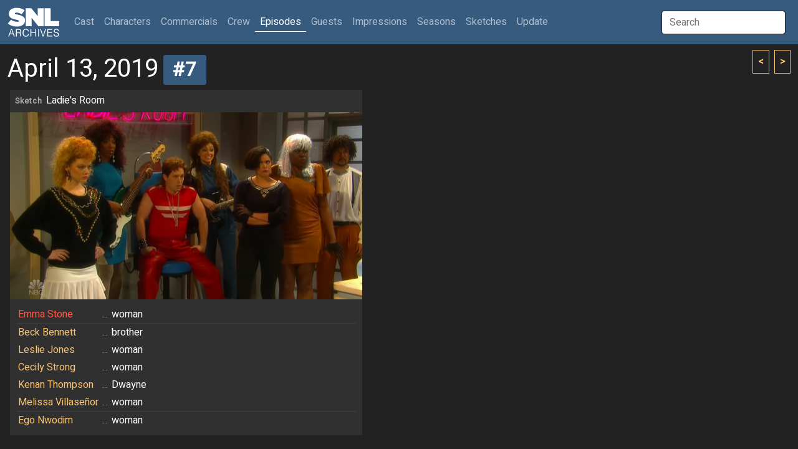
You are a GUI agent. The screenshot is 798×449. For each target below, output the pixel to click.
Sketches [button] (486, 21)
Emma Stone (45, 314)
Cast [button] (86, 21)
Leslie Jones (46, 349)
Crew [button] (239, 21)
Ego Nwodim (45, 420)
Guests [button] (326, 21)
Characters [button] (127, 21)
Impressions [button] (379, 21)
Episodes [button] (280, 21)
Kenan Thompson (56, 384)
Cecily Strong (46, 367)
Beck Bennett (47, 332)
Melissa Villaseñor (58, 402)
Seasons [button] (436, 21)
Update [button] (532, 21)
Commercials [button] (189, 21)
